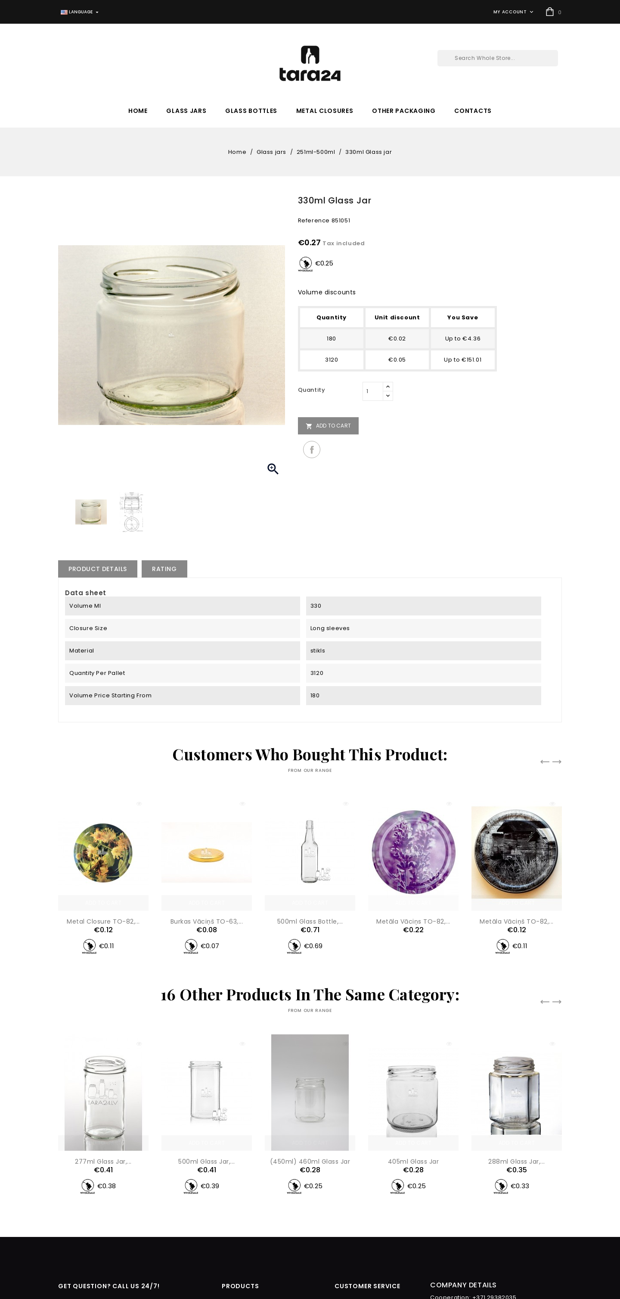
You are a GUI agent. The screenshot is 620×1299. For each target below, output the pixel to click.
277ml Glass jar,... (103, 1161)
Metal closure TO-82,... (103, 921)
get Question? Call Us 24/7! (109, 1286)
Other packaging (404, 110)
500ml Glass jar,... (206, 1055)
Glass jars (186, 110)
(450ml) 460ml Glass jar (310, 1055)
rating (164, 569)
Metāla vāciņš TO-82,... (517, 921)
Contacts (473, 110)
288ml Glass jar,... (516, 1055)
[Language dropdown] (80, 12)
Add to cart (328, 426)
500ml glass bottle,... (310, 921)
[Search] (497, 58)
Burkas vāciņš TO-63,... (206, 921)
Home (138, 110)
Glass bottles (251, 110)
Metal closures (324, 110)
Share (312, 449)
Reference (314, 220)
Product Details (97, 569)
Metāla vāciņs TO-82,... (413, 921)
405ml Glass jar (413, 1055)
